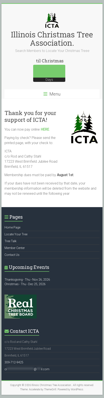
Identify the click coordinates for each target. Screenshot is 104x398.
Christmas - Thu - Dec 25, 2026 (25, 284)
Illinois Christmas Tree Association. (52, 38)
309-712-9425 (13, 362)
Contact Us (11, 254)
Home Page (12, 227)
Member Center (14, 248)
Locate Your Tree (15, 234)
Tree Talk (10, 241)
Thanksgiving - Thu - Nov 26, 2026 (27, 279)
